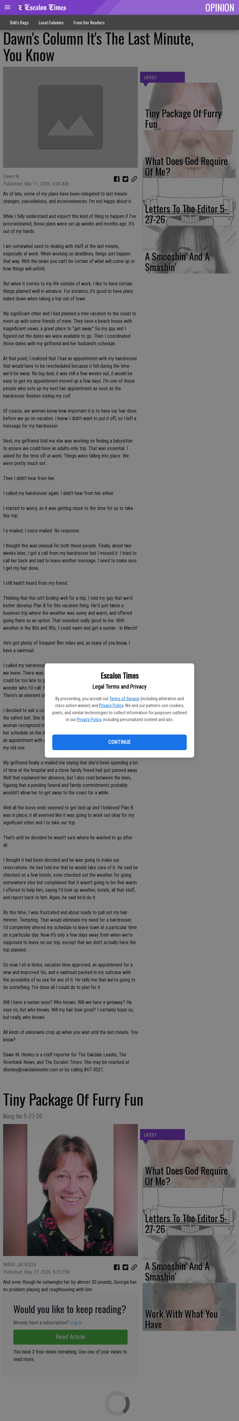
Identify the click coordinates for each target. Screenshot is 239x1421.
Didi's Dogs (19, 22)
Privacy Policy (111, 705)
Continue (119, 742)
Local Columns (51, 22)
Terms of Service (124, 698)
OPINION (219, 7)
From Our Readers (89, 22)
